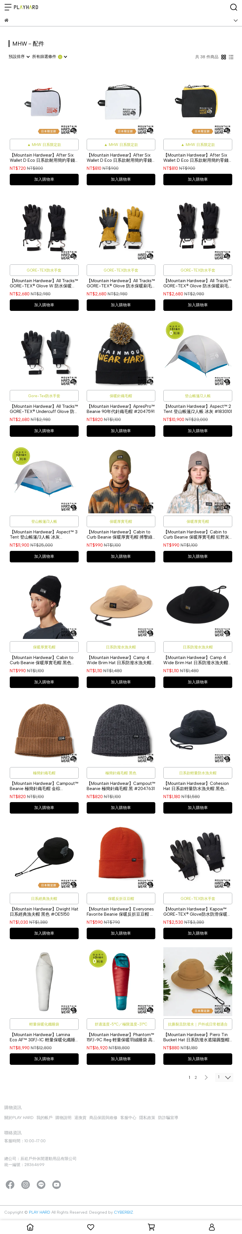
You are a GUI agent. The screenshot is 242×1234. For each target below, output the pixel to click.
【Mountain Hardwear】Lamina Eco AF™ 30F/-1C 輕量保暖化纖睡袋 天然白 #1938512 (42, 1037)
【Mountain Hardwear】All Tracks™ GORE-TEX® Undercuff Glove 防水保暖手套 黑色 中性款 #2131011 (44, 409)
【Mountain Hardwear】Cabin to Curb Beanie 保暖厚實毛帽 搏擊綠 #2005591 (119, 534)
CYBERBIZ (123, 1212)
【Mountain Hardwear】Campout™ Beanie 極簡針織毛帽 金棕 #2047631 (44, 786)
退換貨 (80, 1117)
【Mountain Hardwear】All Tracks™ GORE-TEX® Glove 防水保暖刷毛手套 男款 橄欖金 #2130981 (121, 283)
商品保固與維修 (103, 1117)
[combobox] (19, 57)
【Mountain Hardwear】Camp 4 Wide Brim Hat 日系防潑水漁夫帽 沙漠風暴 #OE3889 (119, 660)
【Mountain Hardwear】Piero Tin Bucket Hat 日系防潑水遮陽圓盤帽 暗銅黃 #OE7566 (196, 1037)
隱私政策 (147, 1117)
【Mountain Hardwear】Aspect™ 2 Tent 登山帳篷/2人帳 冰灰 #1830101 (197, 409)
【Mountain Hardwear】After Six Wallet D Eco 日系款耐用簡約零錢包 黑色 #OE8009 (196, 158)
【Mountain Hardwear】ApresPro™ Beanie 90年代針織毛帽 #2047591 (121, 409)
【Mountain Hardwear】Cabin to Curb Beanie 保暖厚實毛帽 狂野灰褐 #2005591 (196, 534)
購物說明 (63, 1117)
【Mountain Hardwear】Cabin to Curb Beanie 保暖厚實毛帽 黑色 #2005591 (41, 660)
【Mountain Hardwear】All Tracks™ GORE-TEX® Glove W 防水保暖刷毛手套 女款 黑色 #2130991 (44, 283)
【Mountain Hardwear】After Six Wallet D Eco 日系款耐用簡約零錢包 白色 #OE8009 (119, 158)
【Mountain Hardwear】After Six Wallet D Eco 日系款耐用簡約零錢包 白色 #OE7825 (42, 158)
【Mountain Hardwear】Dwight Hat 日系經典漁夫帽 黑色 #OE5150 (44, 912)
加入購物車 (44, 179)
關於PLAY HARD (19, 1117)
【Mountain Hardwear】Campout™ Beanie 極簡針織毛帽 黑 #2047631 (121, 786)
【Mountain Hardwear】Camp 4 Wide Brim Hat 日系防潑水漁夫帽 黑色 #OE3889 (195, 660)
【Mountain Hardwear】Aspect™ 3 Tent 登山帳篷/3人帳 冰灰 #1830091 (44, 534)
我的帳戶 (44, 1117)
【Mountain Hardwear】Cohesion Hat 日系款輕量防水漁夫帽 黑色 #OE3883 (196, 786)
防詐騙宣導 (168, 1117)
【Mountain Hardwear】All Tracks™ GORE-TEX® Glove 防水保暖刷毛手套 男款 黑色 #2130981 (197, 283)
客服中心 (128, 1117)
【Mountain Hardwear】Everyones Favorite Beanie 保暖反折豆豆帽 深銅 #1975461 (120, 912)
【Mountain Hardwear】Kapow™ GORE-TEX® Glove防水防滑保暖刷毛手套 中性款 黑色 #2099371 (197, 912)
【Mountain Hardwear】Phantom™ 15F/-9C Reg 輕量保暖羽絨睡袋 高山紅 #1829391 (120, 1037)
